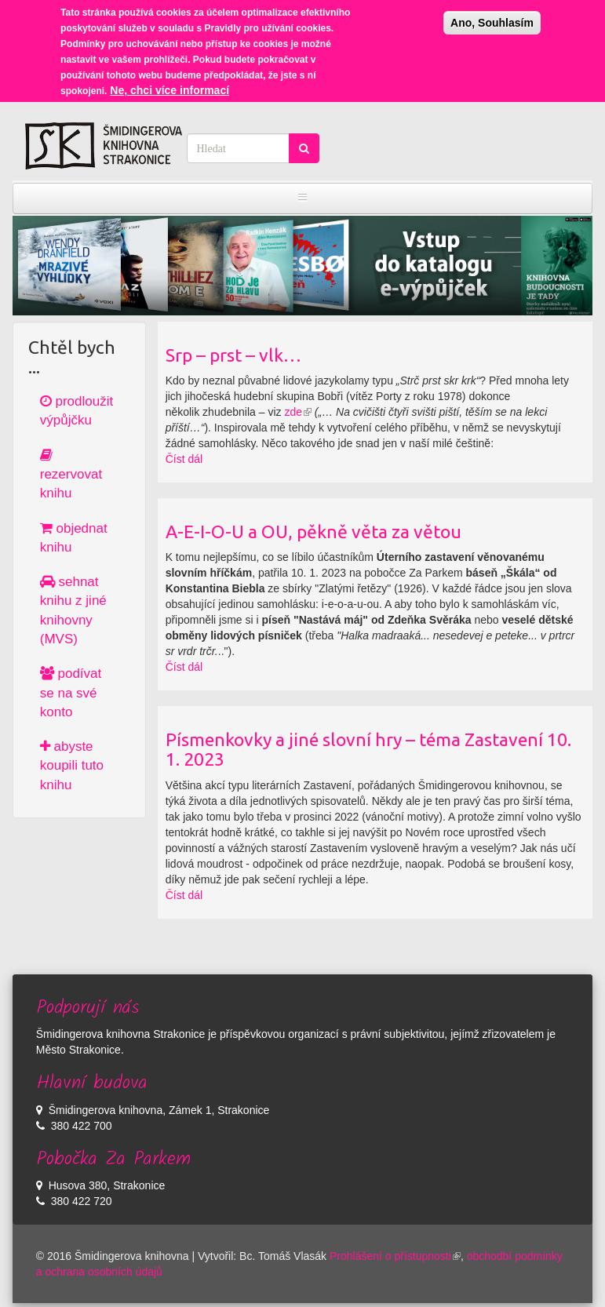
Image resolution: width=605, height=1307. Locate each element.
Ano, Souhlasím (492, 15)
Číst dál (184, 459)
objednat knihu (74, 538)
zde (298, 412)
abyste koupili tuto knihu (72, 765)
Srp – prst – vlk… (233, 355)
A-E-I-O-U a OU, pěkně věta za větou (313, 531)
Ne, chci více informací (169, 83)
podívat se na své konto (71, 692)
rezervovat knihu (71, 474)
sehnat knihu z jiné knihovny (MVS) (73, 610)
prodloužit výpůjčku (76, 411)
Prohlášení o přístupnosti (395, 1256)
